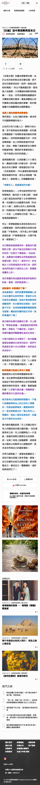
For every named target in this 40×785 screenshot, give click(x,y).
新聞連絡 (20, 742)
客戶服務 (31, 745)
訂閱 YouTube (19, 485)
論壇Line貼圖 (8, 764)
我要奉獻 (14, 497)
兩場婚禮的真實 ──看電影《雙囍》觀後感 (19, 607)
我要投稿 (31, 742)
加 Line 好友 (10, 479)
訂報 (23, 3)
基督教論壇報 (19, 10)
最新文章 (6, 10)
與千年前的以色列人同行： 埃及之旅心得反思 (19, 642)
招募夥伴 (8, 748)
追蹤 (30, 34)
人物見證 (31, 10)
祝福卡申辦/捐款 (23, 751)
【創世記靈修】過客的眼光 (15, 675)
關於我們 (8, 742)
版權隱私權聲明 (23, 748)
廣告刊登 (8, 745)
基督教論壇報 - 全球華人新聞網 (5, 3)
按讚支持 (28, 479)
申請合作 (20, 745)
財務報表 (8, 751)
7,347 (11, 68)
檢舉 (36, 33)
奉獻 (27, 3)
